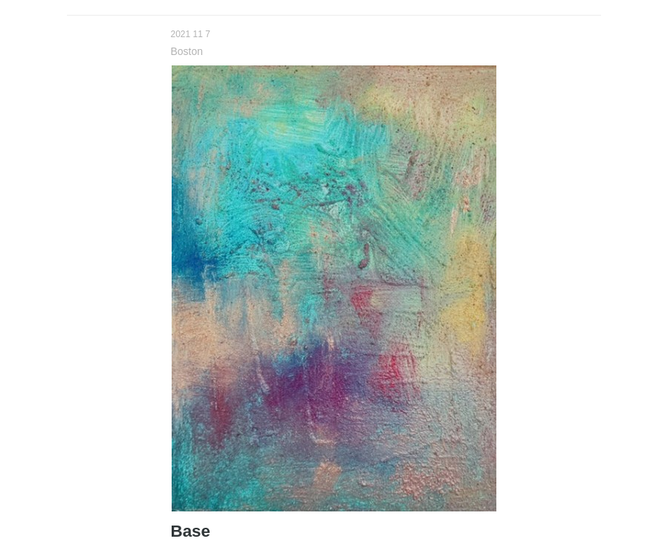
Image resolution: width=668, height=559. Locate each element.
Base (191, 531)
